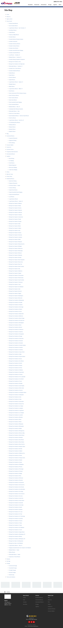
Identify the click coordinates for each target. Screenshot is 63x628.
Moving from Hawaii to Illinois (15, 226)
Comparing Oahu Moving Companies (16, 109)
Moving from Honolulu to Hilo (15, 61)
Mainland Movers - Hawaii (14, 550)
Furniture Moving (12, 187)
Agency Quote (9, 19)
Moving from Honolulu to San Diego (16, 491)
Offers (8, 172)
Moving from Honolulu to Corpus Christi (16, 352)
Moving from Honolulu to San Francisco (16, 493)
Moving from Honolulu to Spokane (15, 509)
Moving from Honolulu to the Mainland (16, 527)
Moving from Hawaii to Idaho (14, 223)
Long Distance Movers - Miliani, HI (15, 88)
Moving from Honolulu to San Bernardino (17, 489)
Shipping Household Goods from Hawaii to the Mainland (20, 547)
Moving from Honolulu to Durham (15, 365)
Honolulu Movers (12, 37)
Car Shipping (11, 160)
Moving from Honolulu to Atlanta (15, 309)
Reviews (8, 559)
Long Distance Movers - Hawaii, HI (16, 201)
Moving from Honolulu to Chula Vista (16, 338)
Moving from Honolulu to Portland (15, 471)
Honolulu (24, 602)
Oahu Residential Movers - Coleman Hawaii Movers (19, 115)
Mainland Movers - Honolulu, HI (15, 57)
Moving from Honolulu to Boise (15, 325)
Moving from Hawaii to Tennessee (16, 282)
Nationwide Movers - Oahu (14, 111)
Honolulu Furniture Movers (14, 46)
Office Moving (12, 142)
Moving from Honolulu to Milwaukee (16, 424)
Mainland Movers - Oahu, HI (14, 106)
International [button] (43, 4)
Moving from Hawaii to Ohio (14, 268)
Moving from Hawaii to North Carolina (16, 266)
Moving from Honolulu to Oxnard (15, 462)
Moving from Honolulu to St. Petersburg (17, 516)
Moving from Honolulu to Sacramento (16, 482)
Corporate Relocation (13, 138)
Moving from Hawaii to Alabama (15, 203)
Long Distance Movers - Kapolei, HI (16, 82)
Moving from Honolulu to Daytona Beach (17, 356)
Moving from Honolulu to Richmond (16, 478)
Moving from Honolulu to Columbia (16, 347)
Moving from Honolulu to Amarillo (15, 302)
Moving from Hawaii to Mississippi (16, 250)
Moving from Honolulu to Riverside (16, 480)
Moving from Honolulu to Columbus (16, 349)
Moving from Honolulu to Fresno (15, 381)
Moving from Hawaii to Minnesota (15, 248)
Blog (8, 133)
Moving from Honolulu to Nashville (16, 437)
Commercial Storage (13, 565)
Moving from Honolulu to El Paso (15, 367)
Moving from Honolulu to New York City (17, 444)
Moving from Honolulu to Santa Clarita (16, 500)
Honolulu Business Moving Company (16, 39)
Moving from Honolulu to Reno (15, 475)
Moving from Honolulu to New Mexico (16, 439)
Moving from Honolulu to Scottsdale (16, 505)
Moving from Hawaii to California (15, 212)
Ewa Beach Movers (12, 30)
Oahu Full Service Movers (14, 95)
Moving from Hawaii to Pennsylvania (16, 275)
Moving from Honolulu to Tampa (15, 523)
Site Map (8, 561)
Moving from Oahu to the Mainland (16, 543)
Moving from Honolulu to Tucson (15, 529)
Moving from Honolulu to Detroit (15, 363)
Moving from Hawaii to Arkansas (15, 210)
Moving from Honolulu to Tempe (15, 525)
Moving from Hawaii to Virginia (15, 293)
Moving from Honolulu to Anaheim (15, 304)
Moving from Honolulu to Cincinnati (16, 340)
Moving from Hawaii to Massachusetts (16, 244)
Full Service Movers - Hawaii (14, 185)
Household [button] (30, 4)
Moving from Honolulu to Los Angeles (16, 412)
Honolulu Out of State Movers (15, 68)
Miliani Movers (12, 86)
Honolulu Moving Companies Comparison (17, 59)
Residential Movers (10, 178)
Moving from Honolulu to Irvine (15, 397)
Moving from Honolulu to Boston (15, 327)
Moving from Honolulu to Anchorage (16, 307)
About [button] (60, 4)
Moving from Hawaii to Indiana (15, 228)
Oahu (24, 599)
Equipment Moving (12, 140)
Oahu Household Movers (14, 104)
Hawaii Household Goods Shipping (15, 192)
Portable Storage (12, 570)
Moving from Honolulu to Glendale (15, 383)
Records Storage (12, 572)
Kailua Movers (12, 75)
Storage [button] (49, 4)
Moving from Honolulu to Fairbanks (16, 370)
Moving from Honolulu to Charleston (16, 329)
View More (25, 604)
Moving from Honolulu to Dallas (15, 354)
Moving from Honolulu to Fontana (15, 374)
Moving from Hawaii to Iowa (14, 230)
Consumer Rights (10, 145)
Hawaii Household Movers (14, 194)
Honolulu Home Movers (13, 48)
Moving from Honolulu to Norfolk (15, 448)
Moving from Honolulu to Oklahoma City (17, 453)
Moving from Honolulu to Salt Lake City (16, 484)
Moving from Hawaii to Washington (16, 295)
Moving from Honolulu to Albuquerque (16, 300)
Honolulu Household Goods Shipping (16, 50)
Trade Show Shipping (13, 169)
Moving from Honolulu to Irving (15, 399)
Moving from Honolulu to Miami (15, 421)
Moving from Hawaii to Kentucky (15, 235)
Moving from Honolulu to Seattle (15, 507)
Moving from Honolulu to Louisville (16, 415)
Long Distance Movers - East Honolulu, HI (17, 28)
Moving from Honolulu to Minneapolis (16, 426)
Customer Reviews (51, 608)
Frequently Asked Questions (12, 151)
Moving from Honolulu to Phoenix (15, 466)
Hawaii (24, 597)
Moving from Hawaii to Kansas (15, 232)
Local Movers (11, 196)
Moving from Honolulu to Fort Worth (16, 379)
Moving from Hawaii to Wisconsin (15, 298)
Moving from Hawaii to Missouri (15, 253)
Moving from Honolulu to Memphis (16, 417)
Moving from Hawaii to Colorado (15, 214)
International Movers (11, 154)
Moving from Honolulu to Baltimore (16, 316)
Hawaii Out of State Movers (14, 556)
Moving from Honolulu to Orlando (15, 460)
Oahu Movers (11, 91)
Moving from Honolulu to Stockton (16, 518)
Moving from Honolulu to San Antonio (16, 487)
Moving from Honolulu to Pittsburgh (16, 469)
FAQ (49, 602)
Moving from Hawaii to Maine (15, 239)
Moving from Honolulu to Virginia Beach (16, 532)
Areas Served (9, 21)
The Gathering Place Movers (14, 122)
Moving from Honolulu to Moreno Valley (17, 433)
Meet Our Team (10, 174)
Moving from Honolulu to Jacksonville (16, 401)
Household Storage (13, 568)
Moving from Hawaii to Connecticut (16, 217)
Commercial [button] (36, 4)
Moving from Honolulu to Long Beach (16, 410)
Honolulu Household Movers (14, 52)
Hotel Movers (11, 163)
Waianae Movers (12, 127)
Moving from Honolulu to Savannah (16, 502)
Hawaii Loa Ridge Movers (14, 34)
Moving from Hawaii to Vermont (15, 291)
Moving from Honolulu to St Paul (15, 514)
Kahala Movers (12, 73)
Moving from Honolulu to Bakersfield (16, 313)
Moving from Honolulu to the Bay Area (16, 320)
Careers (49, 604)
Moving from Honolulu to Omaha (15, 455)
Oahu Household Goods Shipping (15, 102)
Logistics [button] (55, 4)
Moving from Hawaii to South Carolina (16, 280)
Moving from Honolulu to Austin (15, 311)
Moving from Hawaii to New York (15, 264)
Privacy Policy (9, 176)
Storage (8, 563)
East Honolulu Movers (13, 25)
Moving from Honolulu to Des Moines (16, 361)
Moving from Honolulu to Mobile (15, 428)
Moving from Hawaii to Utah (14, 289)
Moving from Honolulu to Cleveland (16, 343)
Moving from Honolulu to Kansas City (16, 403)
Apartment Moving (12, 181)
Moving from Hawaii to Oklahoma (15, 271)
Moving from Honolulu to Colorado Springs (17, 345)
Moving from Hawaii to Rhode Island (16, 277)
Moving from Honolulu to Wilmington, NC (17, 538)
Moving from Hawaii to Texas (15, 284)
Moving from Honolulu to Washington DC (17, 534)
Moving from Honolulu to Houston (16, 390)
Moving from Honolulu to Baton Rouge (16, 318)
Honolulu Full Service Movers (14, 43)
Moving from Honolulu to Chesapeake (16, 334)
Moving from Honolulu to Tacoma (15, 520)
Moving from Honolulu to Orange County (17, 457)
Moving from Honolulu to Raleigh (15, 473)
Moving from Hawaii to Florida (15, 219)
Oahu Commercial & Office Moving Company (17, 93)
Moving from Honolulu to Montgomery (16, 430)
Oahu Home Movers (13, 100)
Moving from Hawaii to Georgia (15, 221)
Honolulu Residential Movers (14, 70)
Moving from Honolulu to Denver (15, 358)
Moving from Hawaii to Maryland (15, 241)
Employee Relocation (13, 183)
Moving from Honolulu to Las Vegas (16, 406)
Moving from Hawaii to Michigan (15, 246)
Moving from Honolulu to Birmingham (16, 322)
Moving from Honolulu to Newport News (17, 446)
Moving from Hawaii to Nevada (15, 257)
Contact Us (9, 147)
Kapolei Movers (12, 79)
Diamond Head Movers (13, 23)
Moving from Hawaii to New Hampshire (16, 259)
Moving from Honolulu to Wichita (15, 536)
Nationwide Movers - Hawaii (14, 554)
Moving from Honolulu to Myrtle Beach (16, 435)
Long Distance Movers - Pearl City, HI (16, 120)
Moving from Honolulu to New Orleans (16, 442)
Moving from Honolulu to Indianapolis (16, 394)
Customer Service (10, 149)
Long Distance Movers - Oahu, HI (15, 545)
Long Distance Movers (13, 199)
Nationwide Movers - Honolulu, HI (15, 66)
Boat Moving (11, 158)
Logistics (8, 156)
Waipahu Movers (12, 131)
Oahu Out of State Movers (14, 113)
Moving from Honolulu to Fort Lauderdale (17, 376)
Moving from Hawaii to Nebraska (15, 255)
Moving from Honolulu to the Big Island (16, 64)
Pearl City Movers (12, 118)
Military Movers (12, 552)
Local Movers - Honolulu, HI (14, 55)
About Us (8, 16)
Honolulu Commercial (13, 41)
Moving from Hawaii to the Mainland (16, 286)
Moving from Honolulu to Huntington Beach (17, 392)
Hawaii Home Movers (13, 190)
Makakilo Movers (12, 84)
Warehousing (11, 574)
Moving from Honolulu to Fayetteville (16, 372)
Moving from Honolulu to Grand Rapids (16, 385)
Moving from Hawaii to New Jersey (16, 262)
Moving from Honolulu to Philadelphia (16, 464)
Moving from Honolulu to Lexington (16, 408)
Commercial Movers (10, 136)
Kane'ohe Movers (12, 77)
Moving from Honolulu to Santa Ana (16, 498)
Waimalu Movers (12, 129)
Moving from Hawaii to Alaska (15, 205)
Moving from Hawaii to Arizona (15, 208)
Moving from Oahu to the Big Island (16, 541)
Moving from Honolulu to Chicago (15, 336)
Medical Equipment (12, 165)
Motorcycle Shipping (13, 167)
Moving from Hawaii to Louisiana (15, 237)
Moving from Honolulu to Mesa (15, 419)
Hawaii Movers (12, 32)
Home (8, 14)
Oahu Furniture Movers (13, 97)
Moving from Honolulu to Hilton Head (16, 388)
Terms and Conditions (11, 577)
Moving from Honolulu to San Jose (16, 496)
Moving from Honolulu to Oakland (15, 451)
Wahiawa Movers (12, 124)
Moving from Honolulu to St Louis (15, 511)
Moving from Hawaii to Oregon (15, 273)
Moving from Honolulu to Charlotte (16, 331)
